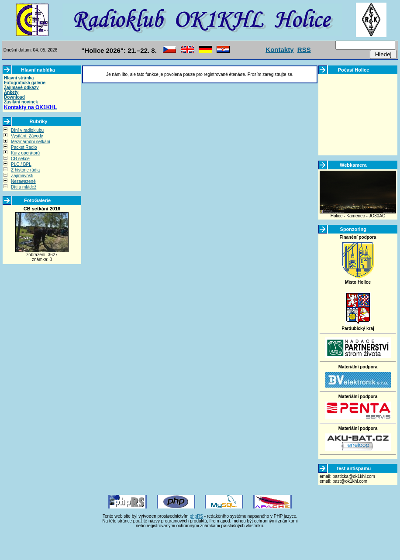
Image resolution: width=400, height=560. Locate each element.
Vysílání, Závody (27, 136)
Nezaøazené (23, 181)
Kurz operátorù (25, 153)
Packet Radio (24, 147)
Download (14, 97)
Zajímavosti (22, 175)
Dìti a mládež (23, 187)
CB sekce (20, 158)
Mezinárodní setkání (30, 141)
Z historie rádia (25, 170)
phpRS (196, 516)
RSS (304, 49)
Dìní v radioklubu (27, 130)
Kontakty (279, 49)
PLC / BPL (21, 164)
